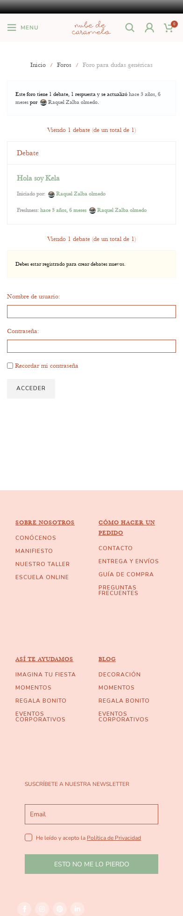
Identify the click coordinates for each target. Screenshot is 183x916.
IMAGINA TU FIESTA (45, 674)
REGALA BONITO (41, 701)
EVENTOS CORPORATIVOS (40, 716)
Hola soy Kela (38, 178)
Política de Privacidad (114, 838)
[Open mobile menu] (22, 27)
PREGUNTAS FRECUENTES (119, 590)
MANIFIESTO (34, 551)
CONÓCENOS (35, 538)
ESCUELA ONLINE (42, 577)
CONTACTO (116, 548)
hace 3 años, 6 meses (63, 210)
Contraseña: (23, 330)
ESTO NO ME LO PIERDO (91, 864)
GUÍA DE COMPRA (126, 574)
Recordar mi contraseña (46, 365)
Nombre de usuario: (33, 296)
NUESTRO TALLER (42, 564)
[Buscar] (130, 27)
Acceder (31, 388)
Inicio (38, 64)
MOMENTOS (33, 687)
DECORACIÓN (120, 674)
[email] (91, 814)
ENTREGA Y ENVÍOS (129, 561)
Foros (64, 64)
